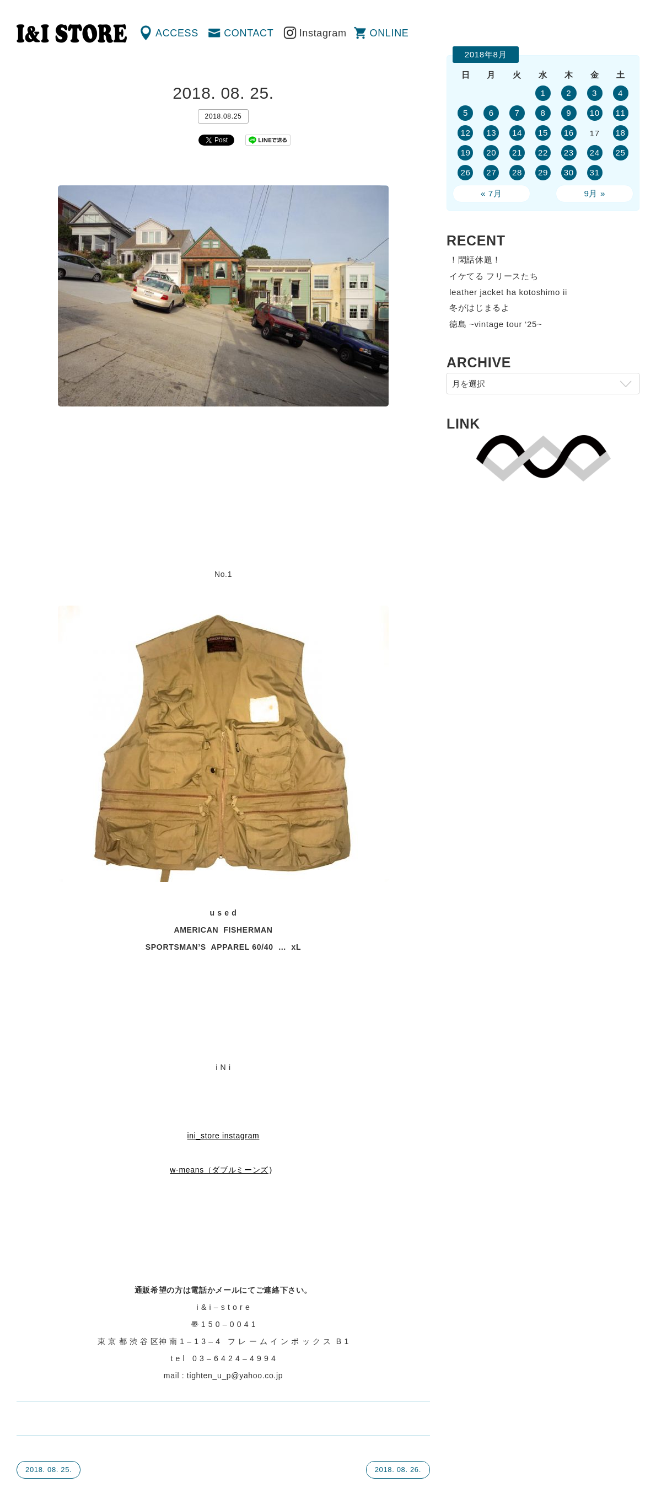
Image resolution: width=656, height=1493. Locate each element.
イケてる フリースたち (493, 276)
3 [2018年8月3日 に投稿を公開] (594, 93)
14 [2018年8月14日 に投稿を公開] (517, 132)
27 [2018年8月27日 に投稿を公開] (491, 172)
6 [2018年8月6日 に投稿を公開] (491, 112)
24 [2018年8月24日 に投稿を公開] (595, 152)
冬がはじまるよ (479, 307)
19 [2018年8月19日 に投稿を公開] (465, 152)
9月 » (594, 193)
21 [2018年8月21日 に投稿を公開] (517, 152)
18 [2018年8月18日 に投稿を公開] (620, 132)
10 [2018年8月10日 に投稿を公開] (595, 112)
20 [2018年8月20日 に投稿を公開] (491, 152)
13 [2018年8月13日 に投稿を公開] (491, 132)
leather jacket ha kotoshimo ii (508, 292)
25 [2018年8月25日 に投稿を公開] (620, 152)
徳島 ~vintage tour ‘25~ (495, 324)
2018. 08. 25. (48, 1469)
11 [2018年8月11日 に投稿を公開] (620, 112)
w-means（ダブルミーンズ (219, 1169)
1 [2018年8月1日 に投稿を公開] (542, 93)
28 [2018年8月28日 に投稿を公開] (517, 172)
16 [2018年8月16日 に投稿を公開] (569, 132)
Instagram (323, 33)
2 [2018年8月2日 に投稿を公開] (568, 93)
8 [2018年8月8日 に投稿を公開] (542, 112)
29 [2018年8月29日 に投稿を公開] (543, 172)
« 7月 (491, 193)
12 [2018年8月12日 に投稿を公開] (465, 132)
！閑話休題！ (475, 259)
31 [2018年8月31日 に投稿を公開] (595, 172)
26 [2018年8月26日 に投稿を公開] (465, 172)
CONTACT (248, 33)
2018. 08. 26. (398, 1469)
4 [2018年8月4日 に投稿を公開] (620, 93)
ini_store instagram (223, 1135)
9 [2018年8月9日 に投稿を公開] (568, 112)
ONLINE (389, 33)
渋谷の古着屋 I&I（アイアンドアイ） (72, 33)
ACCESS (176, 33)
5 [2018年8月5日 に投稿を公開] (465, 112)
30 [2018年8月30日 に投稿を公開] (569, 172)
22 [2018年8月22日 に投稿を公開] (543, 152)
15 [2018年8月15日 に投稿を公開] (543, 132)
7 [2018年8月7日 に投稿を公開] (517, 112)
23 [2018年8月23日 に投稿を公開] (569, 152)
